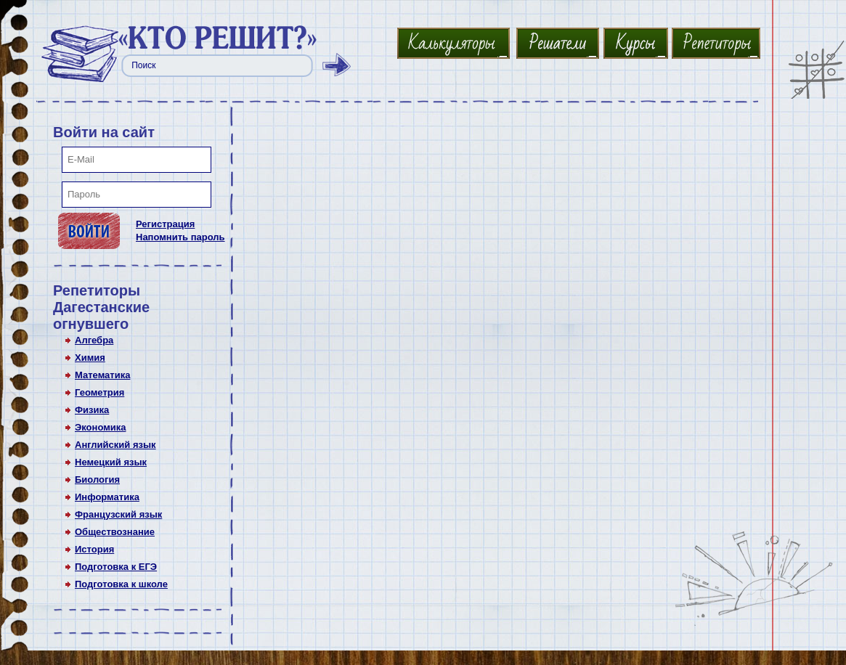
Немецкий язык (111, 462)
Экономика (100, 427)
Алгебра (94, 340)
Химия (90, 357)
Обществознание (115, 531)
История (94, 549)
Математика (102, 375)
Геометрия (99, 392)
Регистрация (165, 224)
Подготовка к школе (121, 584)
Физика (92, 409)
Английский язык (115, 444)
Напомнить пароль (180, 237)
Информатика (107, 496)
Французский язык (118, 514)
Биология (97, 479)
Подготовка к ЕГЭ (116, 566)
